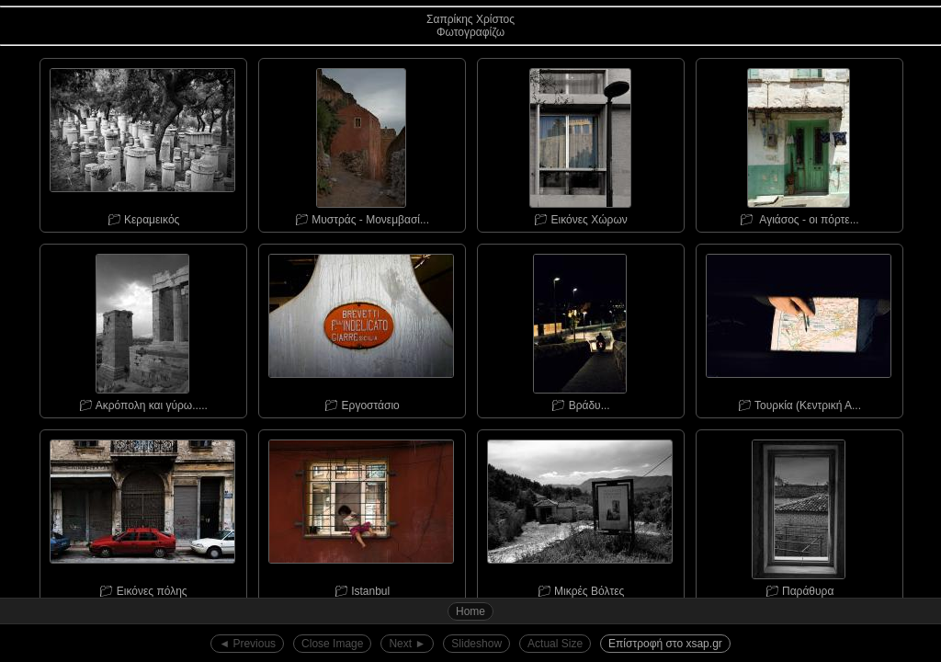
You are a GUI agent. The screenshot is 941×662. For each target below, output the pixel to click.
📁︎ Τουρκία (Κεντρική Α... (799, 328)
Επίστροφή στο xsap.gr (665, 643)
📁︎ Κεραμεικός (142, 142)
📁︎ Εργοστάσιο (361, 328)
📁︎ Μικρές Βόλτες (580, 514)
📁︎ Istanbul (361, 514)
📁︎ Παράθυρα (799, 514)
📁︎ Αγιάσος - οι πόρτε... (799, 142)
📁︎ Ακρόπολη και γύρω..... (142, 328)
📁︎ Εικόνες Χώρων (580, 142)
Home (470, 611)
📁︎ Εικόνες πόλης (142, 514)
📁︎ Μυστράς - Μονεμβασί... (361, 142)
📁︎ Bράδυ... (580, 328)
